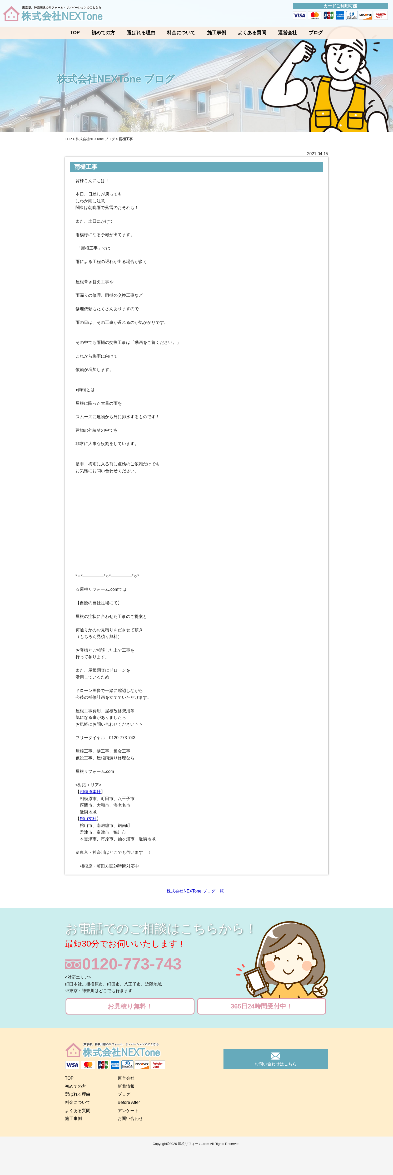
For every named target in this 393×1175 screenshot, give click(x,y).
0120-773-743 (132, 964)
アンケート (128, 1110)
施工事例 (216, 32)
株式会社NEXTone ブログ (95, 139)
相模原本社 (90, 791)
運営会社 (287, 32)
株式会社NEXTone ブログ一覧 (195, 891)
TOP (75, 32)
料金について (181, 32)
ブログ (316, 32)
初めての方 (103, 32)
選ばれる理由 (141, 32)
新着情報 (126, 1086)
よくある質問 (252, 32)
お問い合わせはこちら (276, 1064)
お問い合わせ (130, 1118)
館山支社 (88, 818)
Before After (129, 1102)
